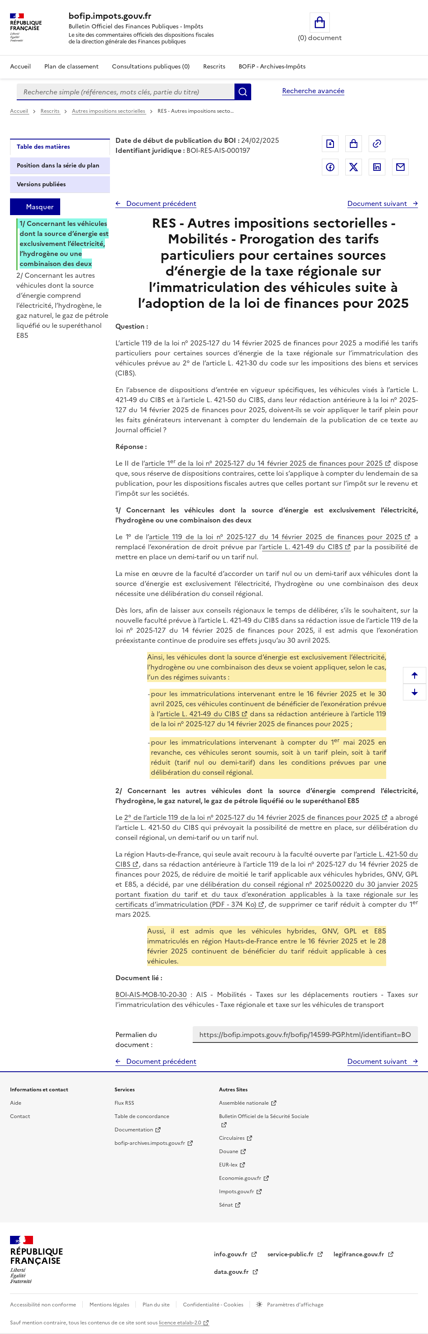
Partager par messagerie (400, 167)
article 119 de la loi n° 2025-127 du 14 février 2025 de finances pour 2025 (276, 537)
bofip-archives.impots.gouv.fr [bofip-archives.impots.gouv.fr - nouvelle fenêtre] (150, 1143)
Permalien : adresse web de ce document (377, 143)
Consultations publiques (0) (151, 66)
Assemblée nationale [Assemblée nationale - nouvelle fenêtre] (244, 1103)
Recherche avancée (313, 91)
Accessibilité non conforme (43, 1305)
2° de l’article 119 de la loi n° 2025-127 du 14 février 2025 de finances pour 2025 (252, 817)
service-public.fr (291, 1254)
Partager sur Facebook (330, 167)
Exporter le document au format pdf (330, 143)
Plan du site (157, 1305)
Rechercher (242, 92)
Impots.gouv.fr (236, 1191)
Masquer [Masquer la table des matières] (40, 207)
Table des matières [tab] (43, 146)
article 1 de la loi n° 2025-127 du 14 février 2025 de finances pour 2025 (263, 463)
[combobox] (125, 92)
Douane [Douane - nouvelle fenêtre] (228, 1151)
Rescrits (214, 66)
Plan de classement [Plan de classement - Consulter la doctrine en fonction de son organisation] (71, 66)
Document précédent (160, 203)
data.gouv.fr (232, 1272)
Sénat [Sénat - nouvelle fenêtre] (226, 1205)
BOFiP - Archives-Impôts (272, 66)
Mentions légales (109, 1305)
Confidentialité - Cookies (214, 1305)
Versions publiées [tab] (41, 184)
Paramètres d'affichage (295, 1305)
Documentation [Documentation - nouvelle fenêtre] (134, 1130)
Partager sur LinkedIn (377, 167)
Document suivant (378, 203)
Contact (20, 1116)
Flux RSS (124, 1103)
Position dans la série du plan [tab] (58, 165)
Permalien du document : (136, 1040)
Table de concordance (142, 1116)
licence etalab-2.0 (180, 1322)
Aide (15, 1103)
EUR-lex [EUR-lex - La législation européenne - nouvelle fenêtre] (228, 1165)
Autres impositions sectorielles (109, 111)
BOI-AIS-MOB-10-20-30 (151, 994)
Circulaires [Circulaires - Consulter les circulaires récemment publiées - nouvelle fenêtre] (232, 1138)
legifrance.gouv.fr (360, 1254)
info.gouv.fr (231, 1254)
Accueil (20, 66)
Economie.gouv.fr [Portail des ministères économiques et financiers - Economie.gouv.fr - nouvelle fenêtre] (240, 1178)
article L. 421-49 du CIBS (302, 547)
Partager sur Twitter (353, 167)
